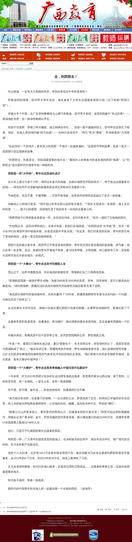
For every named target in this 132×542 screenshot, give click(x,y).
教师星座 (48, 59)
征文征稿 (84, 30)
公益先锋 (28, 69)
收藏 (101, 509)
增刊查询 (107, 30)
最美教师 (56, 59)
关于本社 (118, 30)
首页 (5, 30)
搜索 (31, 63)
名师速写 (56, 55)
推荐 (117, 509)
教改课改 (89, 55)
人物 (39, 59)
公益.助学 (19, 69)
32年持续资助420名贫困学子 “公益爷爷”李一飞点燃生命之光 (29, 511)
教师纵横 (62, 30)
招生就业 (113, 55)
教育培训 (113, 59)
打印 (125, 509)
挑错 (109, 509)
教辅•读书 (39, 30)
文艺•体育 (73, 30)
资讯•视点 (28, 30)
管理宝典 (81, 55)
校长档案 (48, 55)
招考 (104, 59)
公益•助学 (50, 30)
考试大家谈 (122, 55)
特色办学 (21, 59)
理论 (73, 59)
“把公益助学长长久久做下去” (17, 507)
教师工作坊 (90, 59)
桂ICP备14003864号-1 (78, 521)
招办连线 (121, 59)
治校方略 (13, 59)
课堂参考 (81, 59)
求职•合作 (95, 30)
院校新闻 (13, 55)
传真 (4, 59)
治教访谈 (21, 55)
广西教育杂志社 (76, 518)
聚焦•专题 (16, 30)
